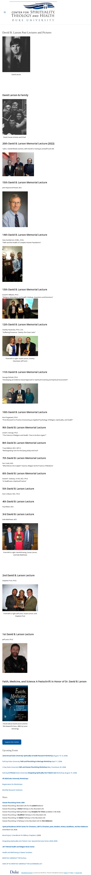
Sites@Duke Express (27, 872)
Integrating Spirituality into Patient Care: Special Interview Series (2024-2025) (29, 841)
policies (66, 872)
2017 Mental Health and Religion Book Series (18, 847)
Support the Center (12, 742)
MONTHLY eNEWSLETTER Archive (14, 858)
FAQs (71, 872)
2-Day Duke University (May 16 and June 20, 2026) (34, 767)
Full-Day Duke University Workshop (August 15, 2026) (39, 773)
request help (78, 872)
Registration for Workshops (12, 784)
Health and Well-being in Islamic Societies (17, 852)
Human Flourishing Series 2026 (13, 802)
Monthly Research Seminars (12, 790)
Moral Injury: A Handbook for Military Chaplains (19, 835)
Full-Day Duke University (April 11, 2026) (32, 761)
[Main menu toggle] (4, 12)
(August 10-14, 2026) (35, 756)
